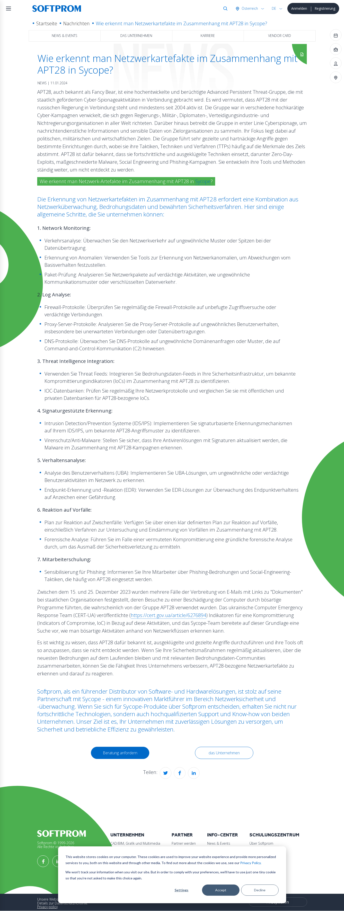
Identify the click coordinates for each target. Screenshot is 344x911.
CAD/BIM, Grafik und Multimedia (135, 843)
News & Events (64, 35)
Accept (220, 890)
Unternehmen (127, 835)
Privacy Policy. (250, 863)
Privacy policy (47, 906)
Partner (182, 835)
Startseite (46, 23)
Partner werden (184, 843)
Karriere (208, 35)
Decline (259, 890)
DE (274, 8)
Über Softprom (261, 843)
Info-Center (222, 835)
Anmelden (299, 8)
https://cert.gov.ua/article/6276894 (168, 615)
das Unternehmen (136, 35)
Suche (224, 8)
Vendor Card (279, 35)
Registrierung (325, 8)
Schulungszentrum (274, 835)
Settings (181, 890)
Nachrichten (76, 23)
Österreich (249, 8)
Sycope (203, 181)
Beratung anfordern (120, 753)
